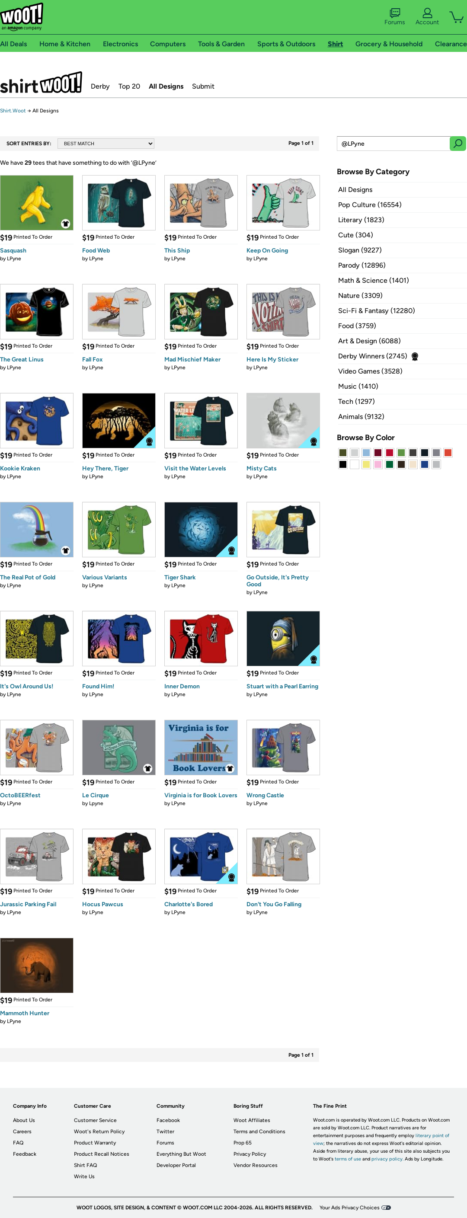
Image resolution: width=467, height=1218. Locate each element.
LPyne (14, 259)
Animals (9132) (361, 416)
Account (427, 17)
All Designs (166, 86)
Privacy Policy (250, 1154)
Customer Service (95, 1120)
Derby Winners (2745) (372, 356)
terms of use (348, 1159)
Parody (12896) (362, 265)
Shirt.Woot (41, 82)
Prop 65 (243, 1143)
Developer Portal (176, 1165)
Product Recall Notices (101, 1154)
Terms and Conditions (259, 1131)
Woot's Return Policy (99, 1131)
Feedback (24, 1154)
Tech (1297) (356, 401)
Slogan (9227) (360, 250)
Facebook (168, 1120)
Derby (100, 86)
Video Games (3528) (370, 371)
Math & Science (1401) (373, 280)
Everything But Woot (181, 1154)
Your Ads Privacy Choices (350, 1208)
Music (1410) (358, 386)
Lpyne (96, 803)
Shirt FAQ (85, 1165)
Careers (22, 1131)
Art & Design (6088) (369, 341)
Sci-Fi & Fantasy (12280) (376, 311)
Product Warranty (95, 1143)
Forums (394, 17)
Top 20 (129, 86)
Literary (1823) (361, 220)
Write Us (84, 1176)
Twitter (165, 1131)
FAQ (18, 1143)
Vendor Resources (256, 1165)
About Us (24, 1120)
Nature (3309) (360, 295)
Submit (203, 86)
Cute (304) (355, 235)
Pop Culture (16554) (370, 205)
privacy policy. (387, 1159)
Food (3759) (357, 326)
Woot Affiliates (252, 1120)
